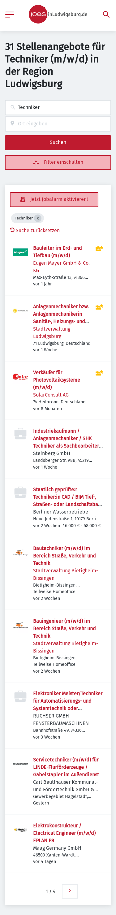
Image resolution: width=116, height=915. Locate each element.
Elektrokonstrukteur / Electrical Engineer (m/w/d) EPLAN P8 (64, 833)
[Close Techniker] (37, 218)
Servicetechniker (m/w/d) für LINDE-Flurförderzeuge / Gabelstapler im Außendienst (66, 767)
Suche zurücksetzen (35, 230)
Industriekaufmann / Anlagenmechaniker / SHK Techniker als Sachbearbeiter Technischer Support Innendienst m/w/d (66, 446)
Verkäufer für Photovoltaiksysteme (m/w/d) (56, 380)
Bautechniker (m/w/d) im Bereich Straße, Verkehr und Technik (64, 555)
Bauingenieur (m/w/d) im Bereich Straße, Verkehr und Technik (64, 628)
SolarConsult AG (51, 395)
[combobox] (58, 107)
